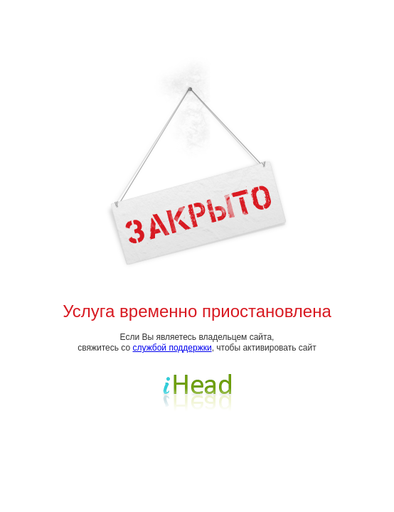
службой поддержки (172, 348)
